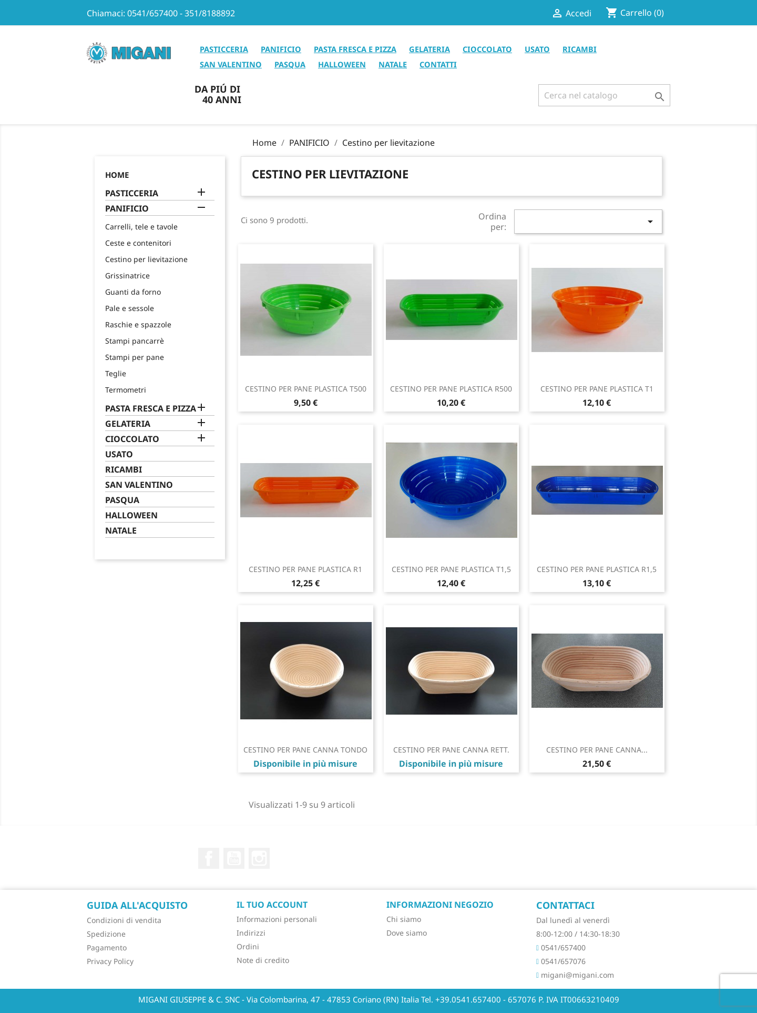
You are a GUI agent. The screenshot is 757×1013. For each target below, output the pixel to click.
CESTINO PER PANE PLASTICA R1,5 (597, 569)
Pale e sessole (129, 308)
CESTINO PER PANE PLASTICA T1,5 (451, 569)
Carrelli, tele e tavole (141, 227)
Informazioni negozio (440, 904)
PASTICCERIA (224, 49)
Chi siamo (403, 919)
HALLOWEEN (342, 64)
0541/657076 (561, 961)
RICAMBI (579, 49)
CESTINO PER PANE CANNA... (597, 750)
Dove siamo (406, 933)
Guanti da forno (133, 292)
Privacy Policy (110, 961)
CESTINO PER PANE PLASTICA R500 (451, 389)
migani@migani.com (575, 975)
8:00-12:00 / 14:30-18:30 (578, 934)
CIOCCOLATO (487, 49)
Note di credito (263, 960)
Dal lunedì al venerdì (573, 920)
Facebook (208, 858)
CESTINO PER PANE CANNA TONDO (305, 750)
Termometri (125, 390)
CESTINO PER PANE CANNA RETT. (451, 750)
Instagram (259, 858)
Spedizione (106, 934)
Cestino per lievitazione (146, 259)
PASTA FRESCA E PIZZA (355, 49)
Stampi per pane (134, 357)
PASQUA (289, 64)
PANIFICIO (281, 49)
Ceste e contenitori (138, 243)
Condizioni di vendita (124, 920)
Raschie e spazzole (138, 324)
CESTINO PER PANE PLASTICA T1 (596, 389)
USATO (537, 49)
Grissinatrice (127, 275)
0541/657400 (561, 947)
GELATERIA (429, 49)
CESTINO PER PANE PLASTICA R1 (305, 569)
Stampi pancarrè (134, 341)
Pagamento (107, 947)
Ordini (248, 946)
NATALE (392, 64)
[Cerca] (604, 95)
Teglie (115, 373)
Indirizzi (251, 933)
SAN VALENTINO (231, 64)
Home (117, 174)
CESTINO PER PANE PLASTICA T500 (305, 389)
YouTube (233, 858)
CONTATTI (438, 64)
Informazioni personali (277, 919)
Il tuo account (272, 904)
